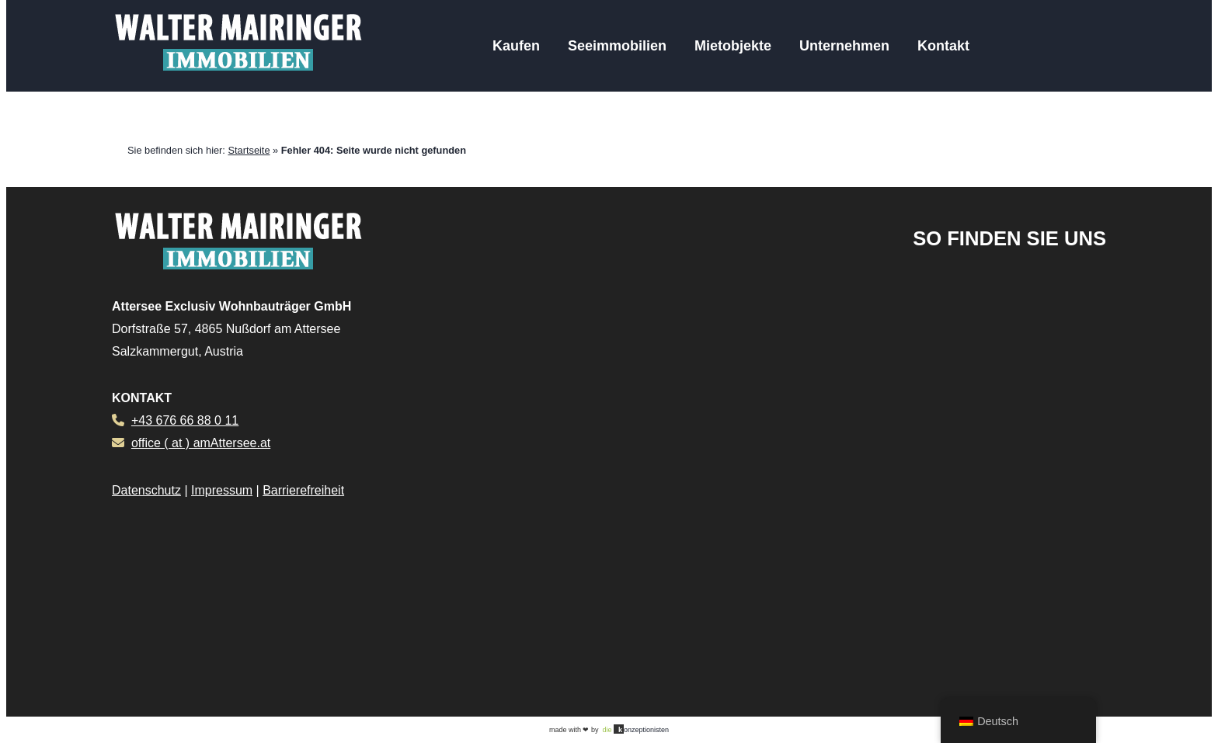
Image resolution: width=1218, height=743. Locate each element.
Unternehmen (844, 46)
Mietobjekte (732, 46)
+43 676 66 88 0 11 (184, 420)
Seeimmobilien (617, 46)
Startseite (249, 150)
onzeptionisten (635, 729)
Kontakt (943, 46)
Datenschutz (146, 490)
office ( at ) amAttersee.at (200, 443)
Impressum (221, 490)
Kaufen (516, 46)
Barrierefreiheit (303, 490)
